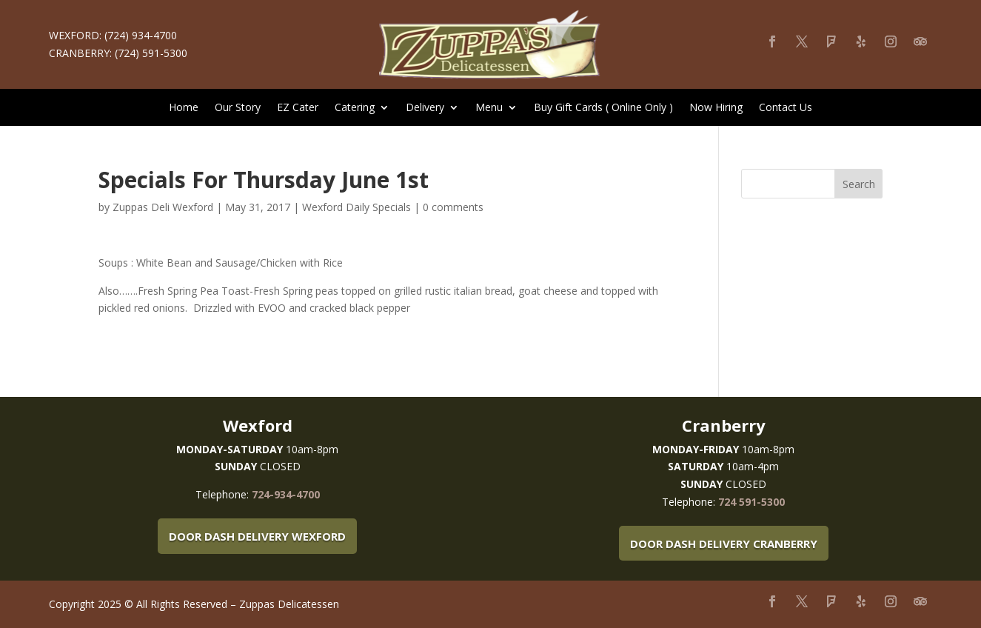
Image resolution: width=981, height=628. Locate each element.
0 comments (453, 207)
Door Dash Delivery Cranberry (723, 543)
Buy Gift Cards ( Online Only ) (603, 108)
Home (183, 108)
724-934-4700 (286, 494)
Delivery (425, 108)
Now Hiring (716, 108)
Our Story (238, 108)
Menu (489, 108)
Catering (355, 108)
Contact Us (785, 108)
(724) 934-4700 (140, 35)
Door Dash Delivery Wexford (257, 536)
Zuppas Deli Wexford (163, 207)
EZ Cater (297, 108)
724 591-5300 (751, 502)
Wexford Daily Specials (356, 207)
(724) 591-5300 (151, 53)
